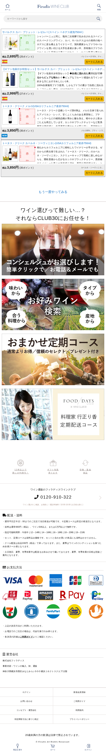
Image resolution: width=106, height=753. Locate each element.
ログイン (26, 692)
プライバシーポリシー (79, 719)
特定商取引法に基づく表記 (26, 719)
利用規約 (79, 710)
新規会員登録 (79, 692)
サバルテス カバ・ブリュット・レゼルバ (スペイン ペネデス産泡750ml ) (42, 32)
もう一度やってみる (53, 192)
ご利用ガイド (79, 701)
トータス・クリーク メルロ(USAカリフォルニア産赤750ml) (35, 106)
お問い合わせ (26, 701)
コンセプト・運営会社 (26, 710)
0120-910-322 (53, 497)
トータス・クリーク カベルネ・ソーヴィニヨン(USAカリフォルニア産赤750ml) (46, 143)
